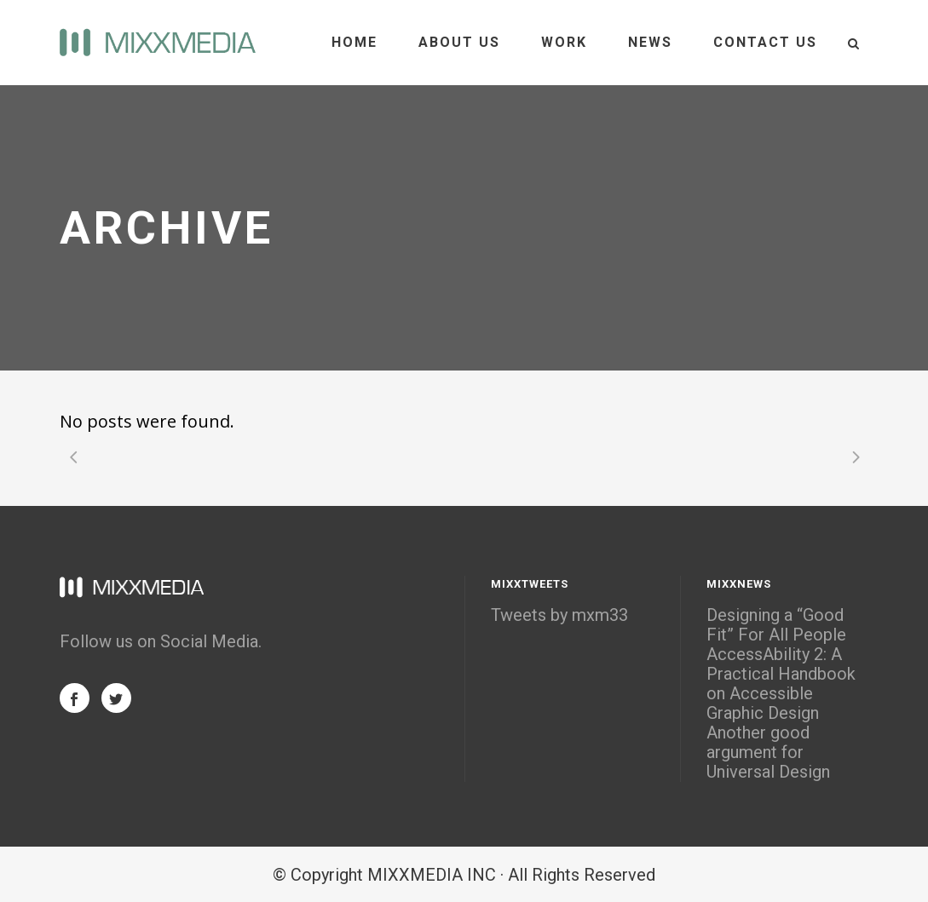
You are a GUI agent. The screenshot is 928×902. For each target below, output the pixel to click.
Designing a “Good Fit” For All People (776, 625)
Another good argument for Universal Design (768, 752)
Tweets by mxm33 (559, 615)
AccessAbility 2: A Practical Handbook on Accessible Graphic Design (781, 684)
